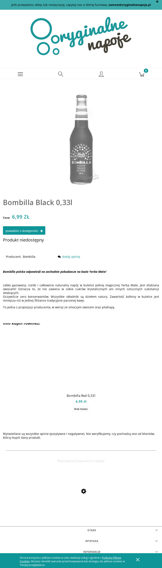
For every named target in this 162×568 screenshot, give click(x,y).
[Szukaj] (60, 75)
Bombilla (29, 258)
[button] (20, 75)
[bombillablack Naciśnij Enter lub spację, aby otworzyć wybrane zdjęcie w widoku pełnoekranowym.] (81, 136)
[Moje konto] (101, 76)
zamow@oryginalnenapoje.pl (129, 5)
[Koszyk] (141, 75)
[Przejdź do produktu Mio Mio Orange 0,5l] (81, 502)
